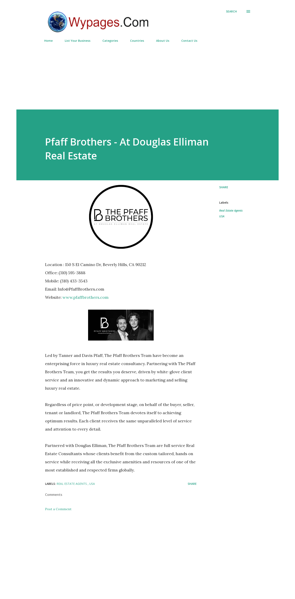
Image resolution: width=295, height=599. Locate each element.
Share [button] (223, 187)
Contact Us (189, 41)
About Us (162, 41)
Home (48, 41)
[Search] (231, 11)
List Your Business (77, 41)
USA (221, 216)
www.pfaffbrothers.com (85, 297)
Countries (137, 41)
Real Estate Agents (231, 210)
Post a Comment (58, 509)
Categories (110, 41)
